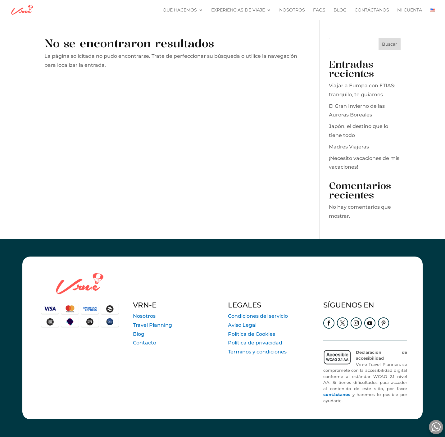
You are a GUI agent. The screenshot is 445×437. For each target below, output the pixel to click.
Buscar (389, 44)
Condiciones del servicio (258, 316)
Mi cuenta (409, 10)
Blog (138, 334)
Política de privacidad (255, 343)
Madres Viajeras (349, 147)
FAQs (319, 10)
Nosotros (292, 10)
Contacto (144, 343)
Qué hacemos (180, 10)
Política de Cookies (251, 334)
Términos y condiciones (257, 352)
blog (340, 10)
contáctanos (372, 10)
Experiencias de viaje (238, 10)
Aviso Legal (242, 325)
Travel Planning (152, 325)
